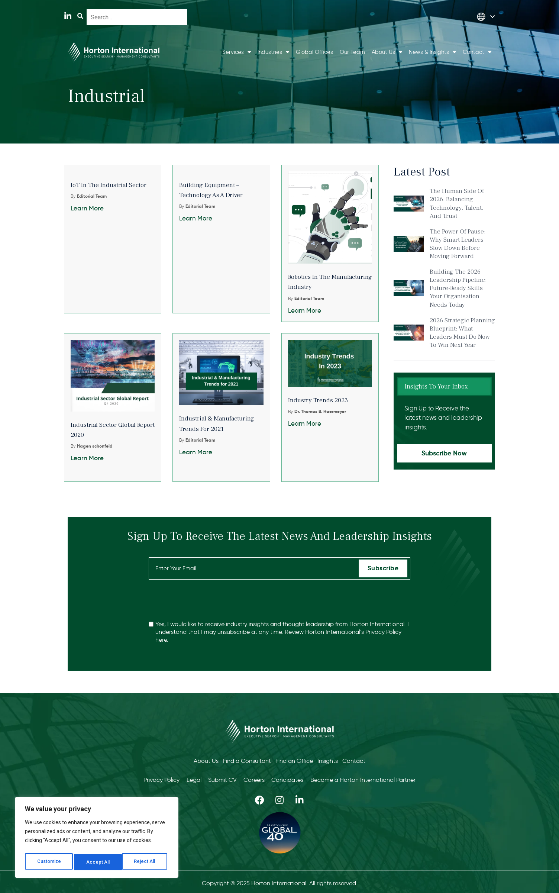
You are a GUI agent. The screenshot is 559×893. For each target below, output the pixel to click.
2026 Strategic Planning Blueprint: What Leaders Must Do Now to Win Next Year (462, 332)
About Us (387, 52)
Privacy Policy (383, 631)
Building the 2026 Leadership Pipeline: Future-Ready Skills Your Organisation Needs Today (458, 288)
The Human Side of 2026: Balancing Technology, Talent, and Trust (457, 203)
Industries (273, 52)
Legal (187, 777)
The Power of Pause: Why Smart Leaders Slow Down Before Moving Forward (457, 244)
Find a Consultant (244, 760)
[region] (96, 839)
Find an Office (294, 760)
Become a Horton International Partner (374, 777)
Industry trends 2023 (318, 400)
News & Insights (432, 52)
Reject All (98, 862)
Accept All (145, 862)
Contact (477, 52)
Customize (49, 862)
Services (236, 52)
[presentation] (205, 600)
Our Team (352, 52)
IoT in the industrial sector (108, 185)
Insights (330, 760)
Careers (256, 777)
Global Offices (314, 52)
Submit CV (220, 777)
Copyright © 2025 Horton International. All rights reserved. (280, 880)
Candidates (295, 777)
